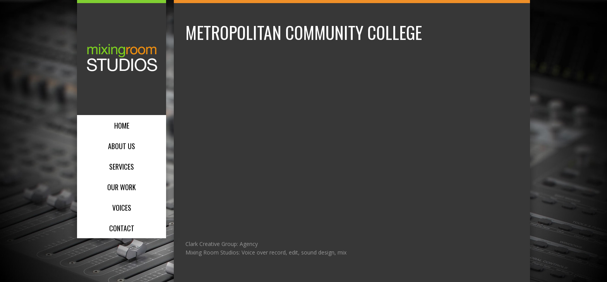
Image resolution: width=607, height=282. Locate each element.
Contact (121, 228)
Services (121, 167)
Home (121, 125)
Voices (121, 208)
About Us (121, 146)
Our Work (121, 187)
